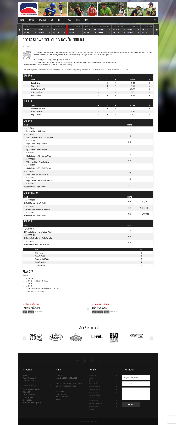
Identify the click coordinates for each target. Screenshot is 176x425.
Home (22, 20)
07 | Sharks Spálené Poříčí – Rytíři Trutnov (37, 168)
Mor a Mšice (93, 384)
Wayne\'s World (40, 256)
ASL (69, 20)
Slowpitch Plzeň (94, 395)
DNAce (91, 378)
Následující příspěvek (100, 304)
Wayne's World (35, 86)
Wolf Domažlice (94, 406)
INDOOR (60, 20)
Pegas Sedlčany (36, 95)
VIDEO (86, 20)
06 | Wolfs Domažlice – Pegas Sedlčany (36, 162)
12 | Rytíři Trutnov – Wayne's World (35, 203)
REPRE (78, 20)
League (95, 312)
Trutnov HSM (93, 401)
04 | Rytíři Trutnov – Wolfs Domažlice (35, 149)
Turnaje (29, 46)
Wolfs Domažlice (36, 92)
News (24, 46)
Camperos (92, 375)
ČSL (52, 20)
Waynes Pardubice (95, 403)
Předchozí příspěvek (31, 304)
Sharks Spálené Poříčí (38, 89)
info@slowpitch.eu (29, 385)
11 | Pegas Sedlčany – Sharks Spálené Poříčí (37, 232)
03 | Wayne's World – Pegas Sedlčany (35, 143)
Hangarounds (93, 381)
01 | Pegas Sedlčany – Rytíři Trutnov (35, 131)
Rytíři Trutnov (35, 82)
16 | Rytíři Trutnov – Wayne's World (35, 215)
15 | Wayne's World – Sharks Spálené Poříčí (37, 209)
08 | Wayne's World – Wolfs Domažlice (36, 174)
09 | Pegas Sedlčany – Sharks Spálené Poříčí (38, 180)
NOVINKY (31, 20)
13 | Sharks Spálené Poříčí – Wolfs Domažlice (38, 238)
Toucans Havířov (94, 398)
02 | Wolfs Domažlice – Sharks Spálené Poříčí (38, 137)
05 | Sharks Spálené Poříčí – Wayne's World (37, 156)
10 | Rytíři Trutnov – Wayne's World (35, 186)
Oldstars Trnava (94, 387)
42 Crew (91, 409)
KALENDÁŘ (42, 20)
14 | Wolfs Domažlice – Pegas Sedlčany (36, 244)
